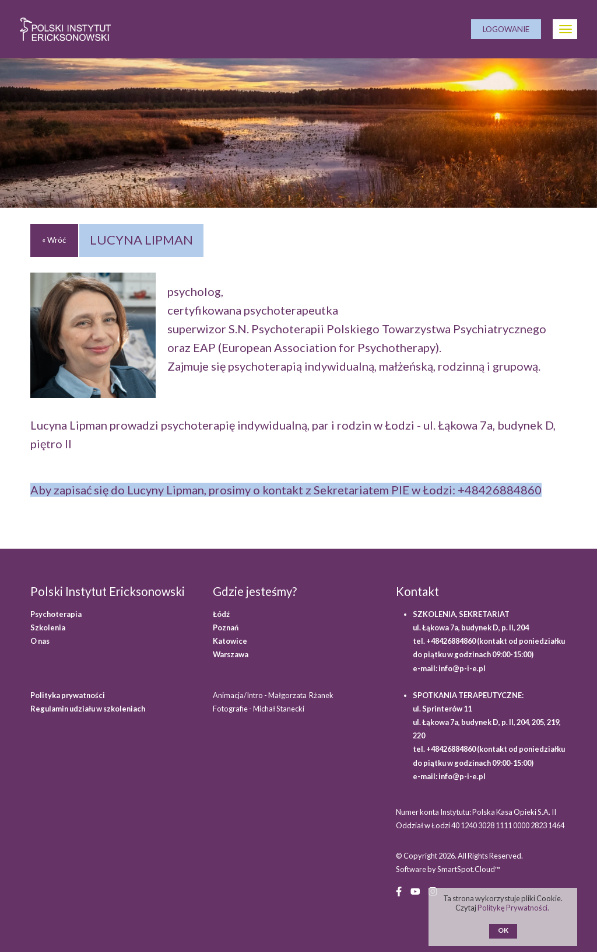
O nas (40, 641)
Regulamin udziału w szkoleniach (87, 708)
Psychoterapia (56, 614)
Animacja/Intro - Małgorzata (274, 695)
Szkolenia (47, 627)
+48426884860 (500, 490)
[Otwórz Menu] (565, 29)
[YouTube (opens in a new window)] (415, 891)
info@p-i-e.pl (462, 668)
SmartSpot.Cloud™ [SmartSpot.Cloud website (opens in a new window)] (468, 869)
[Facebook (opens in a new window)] (399, 891)
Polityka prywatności (67, 695)
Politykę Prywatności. (513, 907)
